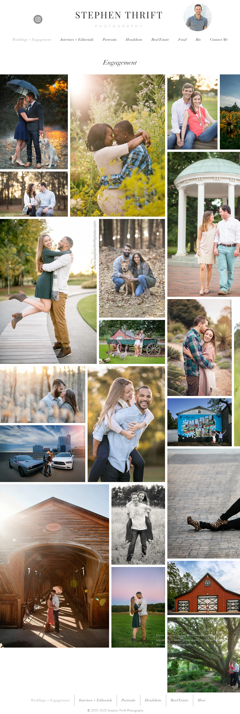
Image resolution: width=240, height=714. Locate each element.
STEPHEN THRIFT (119, 14)
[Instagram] (37, 19)
